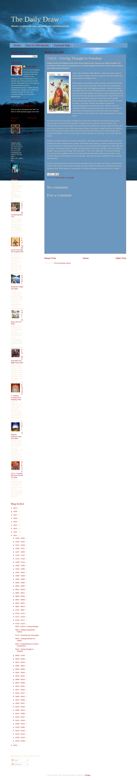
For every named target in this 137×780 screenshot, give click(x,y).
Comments (16, 764)
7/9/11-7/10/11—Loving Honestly (26, 626)
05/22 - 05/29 (20, 672)
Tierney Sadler (31, 66)
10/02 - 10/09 (20, 579)
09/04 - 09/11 (20, 593)
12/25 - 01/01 (20, 538)
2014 (15, 525)
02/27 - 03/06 (20, 713)
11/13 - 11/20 (20, 559)
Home (17, 45)
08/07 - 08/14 (20, 606)
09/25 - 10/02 (20, 583)
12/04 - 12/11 (20, 548)
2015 (15, 522)
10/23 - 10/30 (20, 569)
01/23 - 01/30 (20, 731)
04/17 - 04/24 (20, 690)
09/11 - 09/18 (20, 589)
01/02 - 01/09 (20, 741)
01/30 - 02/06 (20, 727)
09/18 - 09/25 (20, 586)
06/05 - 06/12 (20, 666)
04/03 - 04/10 (20, 696)
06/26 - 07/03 (20, 655)
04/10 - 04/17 (20, 693)
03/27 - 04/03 (20, 700)
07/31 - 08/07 (20, 610)
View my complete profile (20, 99)
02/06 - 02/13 (20, 724)
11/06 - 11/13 (20, 562)
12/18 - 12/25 (20, 542)
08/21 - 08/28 (20, 600)
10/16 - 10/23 (20, 572)
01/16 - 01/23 (20, 734)
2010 (15, 745)
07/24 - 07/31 (20, 613)
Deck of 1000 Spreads (37, 45)
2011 (15, 535)
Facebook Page (62, 45)
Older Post (120, 258)
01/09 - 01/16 (20, 737)
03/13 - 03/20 (20, 707)
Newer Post (50, 258)
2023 (15, 508)
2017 (15, 515)
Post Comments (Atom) (62, 263)
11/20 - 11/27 (20, 555)
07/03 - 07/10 (20, 624)
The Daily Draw (35, 19)
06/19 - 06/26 (20, 659)
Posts (15, 760)
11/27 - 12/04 (20, 552)
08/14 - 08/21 (20, 603)
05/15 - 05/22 (20, 676)
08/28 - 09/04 (20, 596)
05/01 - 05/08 (20, 683)
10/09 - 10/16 (20, 576)
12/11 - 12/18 (20, 545)
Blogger (88, 775)
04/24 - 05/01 (20, 686)
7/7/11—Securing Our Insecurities (27, 635)
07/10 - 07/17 (20, 620)
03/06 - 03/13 (20, 710)
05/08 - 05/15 (20, 679)
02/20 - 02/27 (20, 717)
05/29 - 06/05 (20, 669)
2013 (15, 529)
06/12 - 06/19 (20, 662)
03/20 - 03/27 (20, 703)
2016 (15, 518)
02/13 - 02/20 (20, 720)
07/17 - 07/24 (20, 617)
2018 (15, 511)
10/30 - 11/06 (20, 565)
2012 (15, 532)
